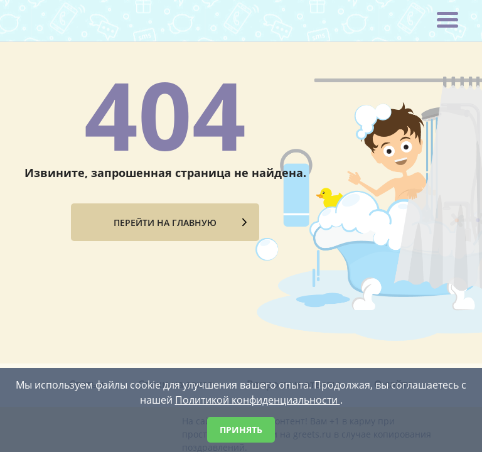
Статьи (86, 292)
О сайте (393, 292)
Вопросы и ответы (293, 292)
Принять (241, 430)
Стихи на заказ (175, 292)
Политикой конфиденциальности (257, 400)
